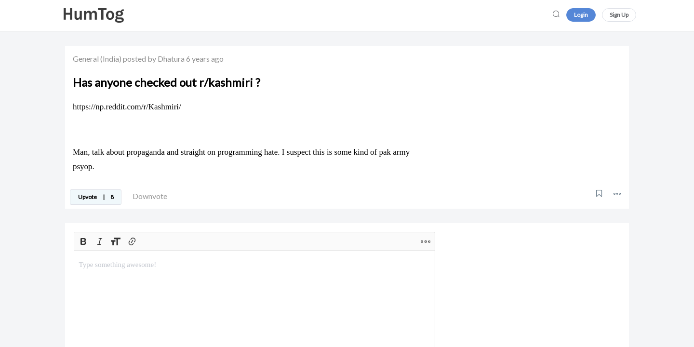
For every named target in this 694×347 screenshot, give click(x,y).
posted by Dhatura (154, 58)
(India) (110, 58)
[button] (617, 193)
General (86, 58)
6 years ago (205, 58)
